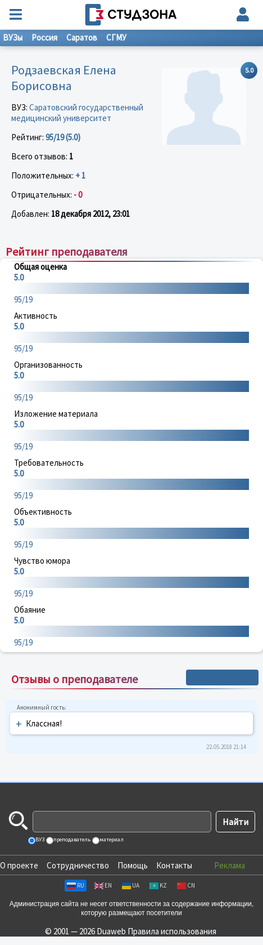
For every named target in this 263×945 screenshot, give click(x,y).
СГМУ (116, 37)
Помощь (132, 865)
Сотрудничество (78, 865)
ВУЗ (39, 839)
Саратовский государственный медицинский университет (77, 112)
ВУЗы (12, 37)
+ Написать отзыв (222, 677)
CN (186, 885)
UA (130, 885)
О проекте (19, 865)
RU (75, 885)
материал (111, 839)
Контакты (174, 865)
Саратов (81, 37)
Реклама (229, 865)
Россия (44, 37)
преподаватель (71, 839)
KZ (158, 885)
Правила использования (172, 931)
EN (103, 885)
